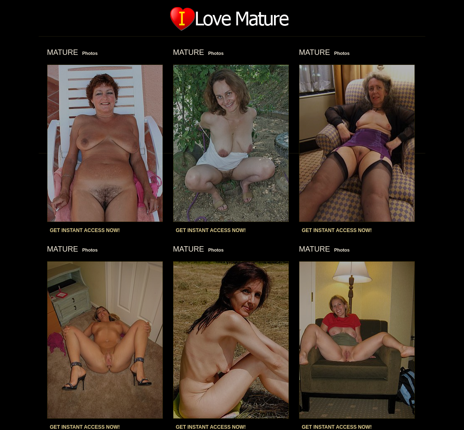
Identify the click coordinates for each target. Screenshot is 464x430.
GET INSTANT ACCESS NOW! (85, 230)
